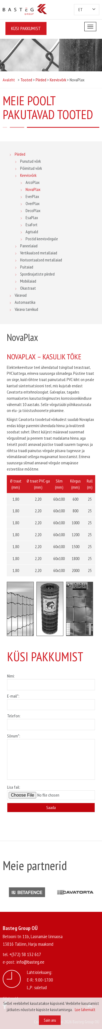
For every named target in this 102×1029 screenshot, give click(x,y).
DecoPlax (33, 210)
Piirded (20, 154)
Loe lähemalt (85, 1009)
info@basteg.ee (30, 962)
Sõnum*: (51, 757)
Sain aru (50, 1020)
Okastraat (28, 288)
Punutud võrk (30, 161)
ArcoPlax (33, 182)
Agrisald (32, 231)
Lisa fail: (51, 792)
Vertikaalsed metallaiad (38, 252)
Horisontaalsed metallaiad (41, 260)
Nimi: (51, 680)
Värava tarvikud (26, 309)
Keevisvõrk (28, 175)
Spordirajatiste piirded (37, 274)
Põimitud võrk (31, 168)
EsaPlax (32, 217)
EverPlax (32, 196)
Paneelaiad (29, 245)
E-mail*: (51, 700)
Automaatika (25, 302)
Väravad (21, 295)
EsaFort (32, 224)
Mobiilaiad (28, 281)
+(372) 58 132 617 (25, 954)
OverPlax (33, 203)
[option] (20, 609)
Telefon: (51, 720)
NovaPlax (33, 189)
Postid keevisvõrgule (42, 238)
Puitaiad (26, 267)
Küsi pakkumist (26, 28)
